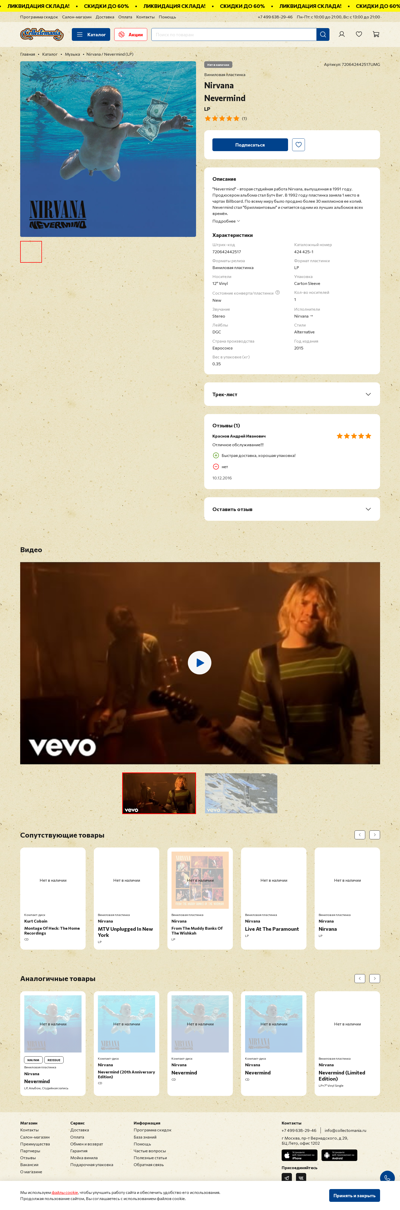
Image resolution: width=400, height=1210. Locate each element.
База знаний (145, 1136)
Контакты (145, 16)
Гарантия (78, 1150)
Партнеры (30, 1150)
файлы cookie (65, 1192)
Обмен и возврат (86, 1143)
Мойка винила (84, 1157)
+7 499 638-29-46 (275, 16)
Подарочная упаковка (91, 1164)
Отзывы (28, 1157)
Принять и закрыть (355, 1195)
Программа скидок (39, 16)
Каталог (91, 34)
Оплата (125, 16)
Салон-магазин (77, 16)
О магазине (31, 1171)
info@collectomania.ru (345, 1130)
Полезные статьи (150, 1157)
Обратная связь (149, 1164)
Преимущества (35, 1143)
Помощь (167, 16)
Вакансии (29, 1164)
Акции (131, 34)
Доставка (105, 16)
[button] (159, 793)
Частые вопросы (150, 1150)
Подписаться (250, 145)
